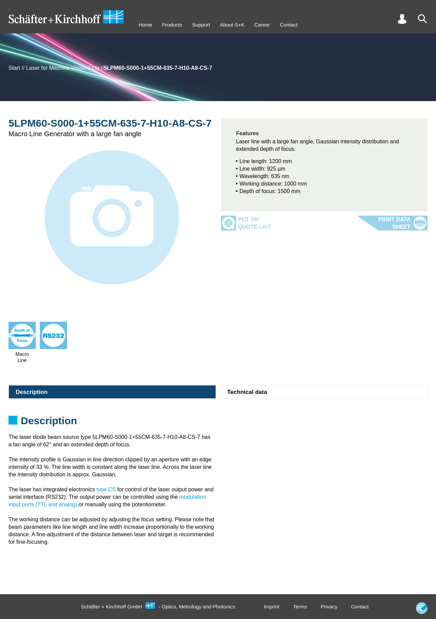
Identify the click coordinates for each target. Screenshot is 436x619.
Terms (300, 606)
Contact (289, 25)
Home (145, 25)
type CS (106, 489)
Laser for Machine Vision (56, 68)
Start (14, 68)
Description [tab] (32, 392)
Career (262, 25)
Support (201, 25)
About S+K (232, 25)
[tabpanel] (218, 423)
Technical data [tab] (247, 392)
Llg (95, 68)
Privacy (329, 606)
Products (172, 25)
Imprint (272, 606)
